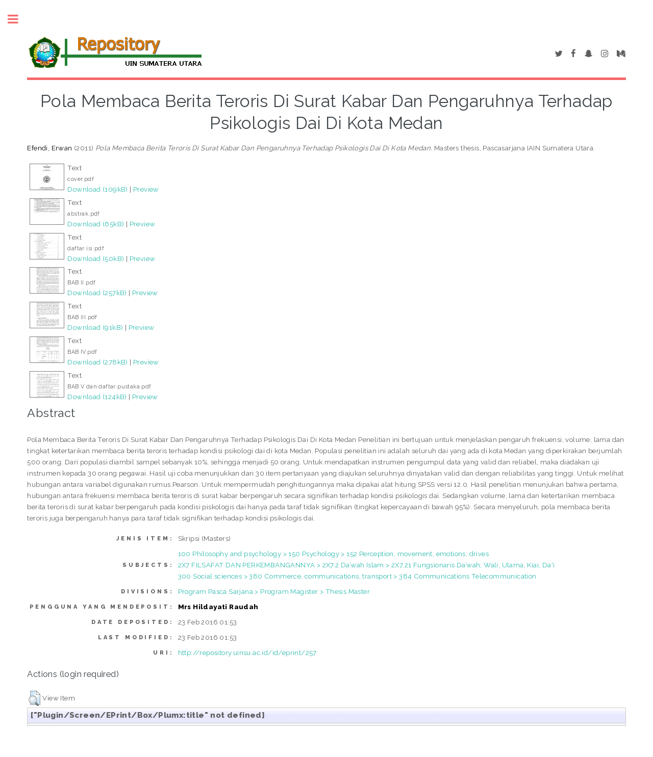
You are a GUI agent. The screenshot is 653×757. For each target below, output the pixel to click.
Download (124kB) (97, 397)
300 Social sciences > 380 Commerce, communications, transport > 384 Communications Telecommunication (357, 576)
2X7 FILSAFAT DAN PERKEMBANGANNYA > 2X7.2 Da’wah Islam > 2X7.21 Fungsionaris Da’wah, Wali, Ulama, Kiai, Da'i (366, 565)
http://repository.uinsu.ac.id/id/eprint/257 (247, 652)
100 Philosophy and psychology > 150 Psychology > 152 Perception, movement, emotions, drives (333, 554)
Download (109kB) (97, 189)
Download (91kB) (95, 327)
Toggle (18, 19)
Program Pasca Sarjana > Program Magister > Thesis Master (274, 591)
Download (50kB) (95, 258)
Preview (146, 189)
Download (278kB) (97, 362)
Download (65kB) (95, 224)
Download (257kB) (97, 293)
